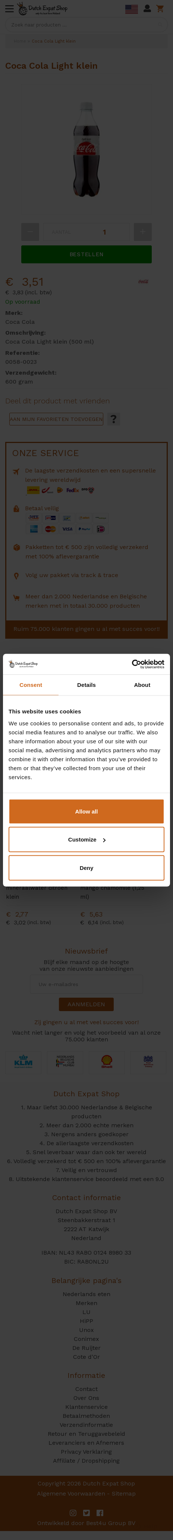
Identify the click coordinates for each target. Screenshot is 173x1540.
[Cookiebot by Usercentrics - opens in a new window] (131, 664)
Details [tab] (86, 685)
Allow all (86, 811)
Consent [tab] (30, 685)
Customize (87, 839)
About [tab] (142, 685)
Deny (87, 867)
